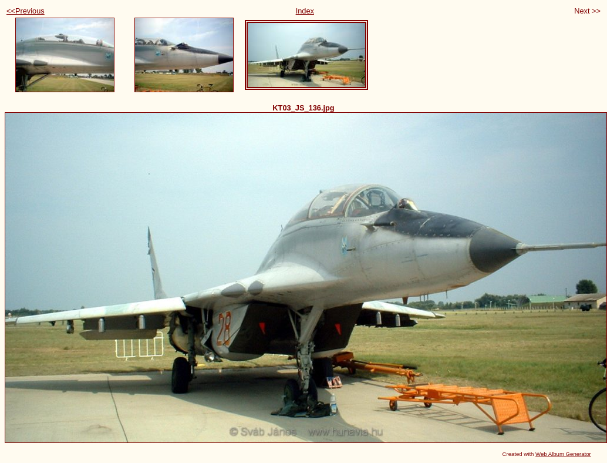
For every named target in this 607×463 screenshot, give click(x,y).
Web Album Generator (563, 454)
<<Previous (25, 10)
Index (305, 10)
